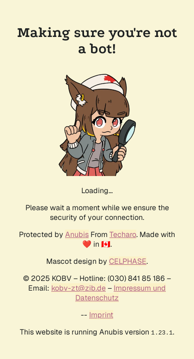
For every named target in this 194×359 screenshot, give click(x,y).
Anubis (77, 234)
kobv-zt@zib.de (78, 288)
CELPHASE (127, 261)
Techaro (122, 234)
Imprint (101, 315)
